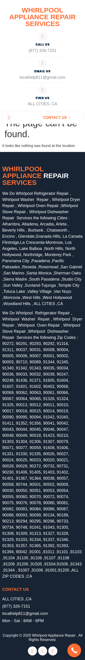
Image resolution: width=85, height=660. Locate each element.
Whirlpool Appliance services (35, 175)
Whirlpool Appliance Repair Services (42, 16)
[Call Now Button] (74, 650)
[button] (9, 118)
